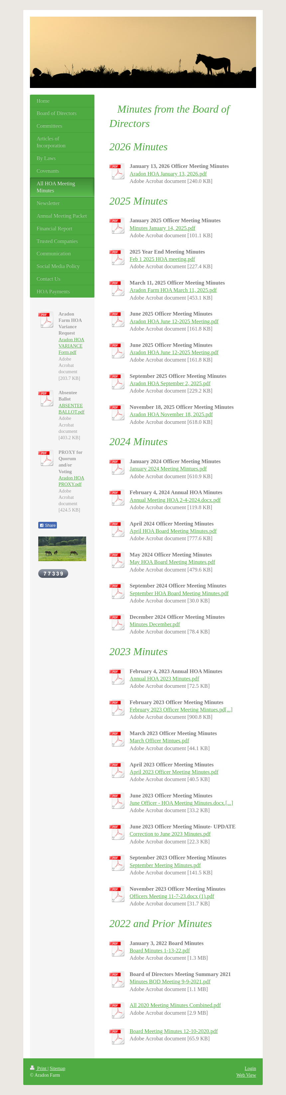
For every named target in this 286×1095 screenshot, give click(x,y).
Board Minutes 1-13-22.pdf (160, 950)
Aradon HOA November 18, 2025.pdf (171, 414)
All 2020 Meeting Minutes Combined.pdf (175, 1005)
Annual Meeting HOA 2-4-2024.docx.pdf (175, 500)
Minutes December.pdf (155, 624)
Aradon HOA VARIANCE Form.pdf (71, 346)
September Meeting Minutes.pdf (165, 865)
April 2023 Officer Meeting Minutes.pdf (174, 772)
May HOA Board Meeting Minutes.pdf (172, 562)
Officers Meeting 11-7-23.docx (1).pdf (172, 896)
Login (250, 1068)
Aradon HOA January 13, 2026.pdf (168, 174)
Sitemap (57, 1068)
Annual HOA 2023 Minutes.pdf (164, 678)
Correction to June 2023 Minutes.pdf (170, 834)
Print (39, 1068)
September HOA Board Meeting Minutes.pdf (179, 593)
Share (48, 525)
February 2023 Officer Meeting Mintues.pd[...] (181, 709)
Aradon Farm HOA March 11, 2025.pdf (173, 290)
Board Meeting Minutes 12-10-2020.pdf (174, 1031)
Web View (246, 1075)
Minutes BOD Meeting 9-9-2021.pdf (170, 981)
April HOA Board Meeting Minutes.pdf (173, 531)
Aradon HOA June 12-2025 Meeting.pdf (174, 321)
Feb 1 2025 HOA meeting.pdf (162, 259)
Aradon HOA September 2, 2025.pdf (170, 383)
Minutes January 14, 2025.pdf (163, 228)
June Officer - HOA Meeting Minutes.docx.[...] (181, 803)
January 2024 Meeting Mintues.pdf (168, 469)
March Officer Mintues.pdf (159, 740)
